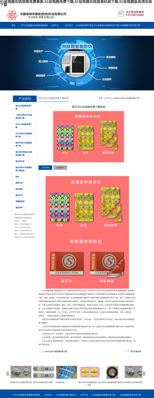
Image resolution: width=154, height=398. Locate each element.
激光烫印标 (20, 161)
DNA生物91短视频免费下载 (24, 135)
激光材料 (19, 208)
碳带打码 (19, 183)
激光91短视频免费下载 (24, 107)
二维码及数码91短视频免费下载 (24, 116)
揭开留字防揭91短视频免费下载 (24, 153)
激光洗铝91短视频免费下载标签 (24, 169)
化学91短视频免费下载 (24, 125)
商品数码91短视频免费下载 (21, 382)
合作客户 (69, 25)
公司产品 (55, 25)
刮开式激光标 (135, 351)
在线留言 (60, 168)
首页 (13, 25)
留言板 (41, 32)
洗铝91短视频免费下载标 (43, 382)
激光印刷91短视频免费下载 (24, 144)
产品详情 (45, 168)
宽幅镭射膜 (20, 201)
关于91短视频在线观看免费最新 (34, 25)
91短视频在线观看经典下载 (107, 25)
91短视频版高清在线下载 (129, 25)
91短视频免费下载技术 (85, 25)
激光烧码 (19, 189)
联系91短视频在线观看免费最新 (20, 32)
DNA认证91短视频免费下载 (56, 351)
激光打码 (19, 195)
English (55, 32)
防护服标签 (60, 382)
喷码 (17, 177)
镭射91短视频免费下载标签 (112, 382)
